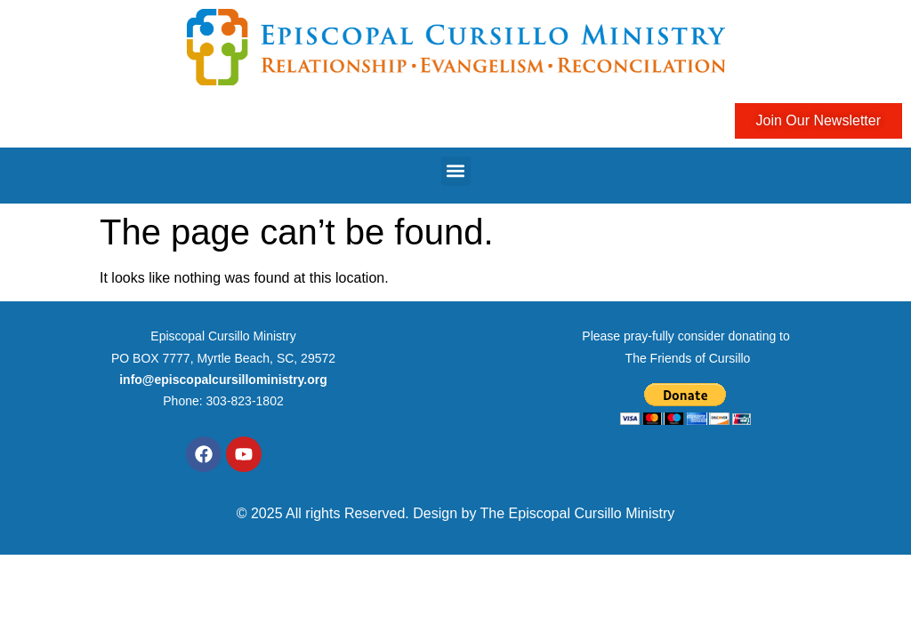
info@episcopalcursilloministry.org (223, 379)
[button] (456, 171)
